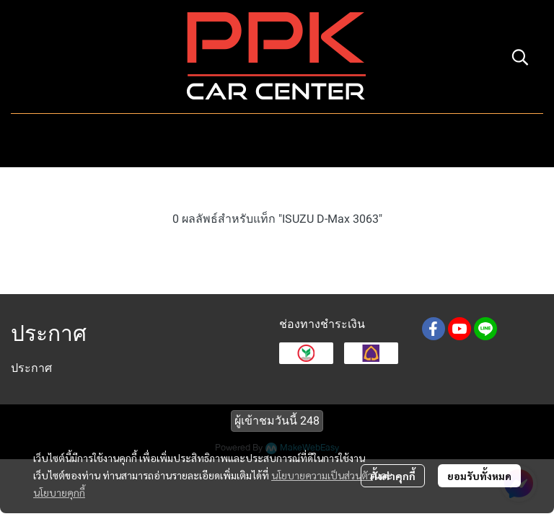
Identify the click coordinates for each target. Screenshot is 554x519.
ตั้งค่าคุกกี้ (393, 475)
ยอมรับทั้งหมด (479, 475)
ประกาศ (31, 368)
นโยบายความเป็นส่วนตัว (322, 475)
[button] (520, 57)
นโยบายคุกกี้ (59, 492)
